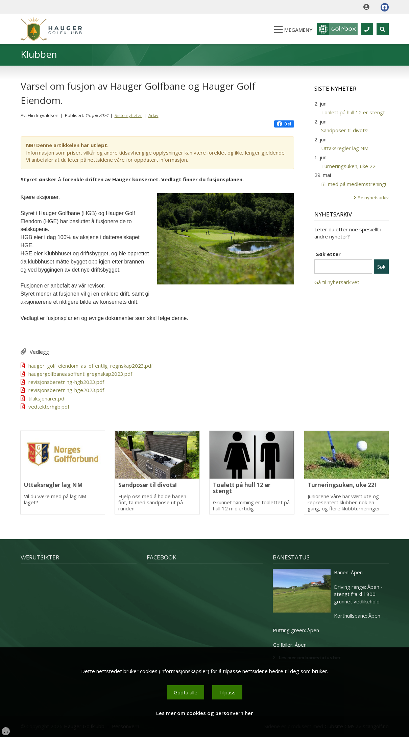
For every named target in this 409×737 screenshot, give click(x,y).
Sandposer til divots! (344, 130)
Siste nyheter (128, 115)
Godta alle (185, 692)
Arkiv (153, 115)
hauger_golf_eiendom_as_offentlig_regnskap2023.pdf (90, 365)
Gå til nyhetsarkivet (336, 282)
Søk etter (328, 254)
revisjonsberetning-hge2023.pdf (66, 390)
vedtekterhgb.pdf (48, 406)
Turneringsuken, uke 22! (349, 166)
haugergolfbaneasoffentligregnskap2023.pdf (80, 373)
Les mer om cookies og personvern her (204, 713)
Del (284, 124)
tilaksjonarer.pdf (47, 398)
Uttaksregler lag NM (344, 148)
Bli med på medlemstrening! (353, 184)
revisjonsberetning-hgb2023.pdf (66, 381)
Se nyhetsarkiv (373, 197)
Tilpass (227, 692)
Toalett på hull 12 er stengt (353, 112)
